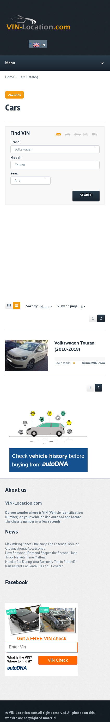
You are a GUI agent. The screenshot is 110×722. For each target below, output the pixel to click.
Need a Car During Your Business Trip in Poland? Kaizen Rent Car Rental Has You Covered (40, 564)
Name (44, 307)
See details (62, 363)
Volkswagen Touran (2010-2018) (74, 346)
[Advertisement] (55, 249)
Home (9, 77)
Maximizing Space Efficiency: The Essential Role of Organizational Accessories (42, 546)
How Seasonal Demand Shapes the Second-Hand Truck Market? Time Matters (41, 555)
